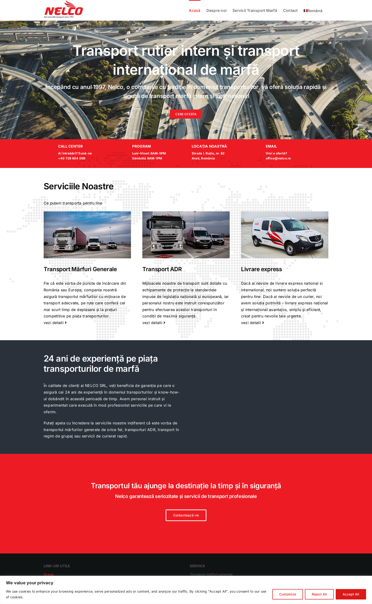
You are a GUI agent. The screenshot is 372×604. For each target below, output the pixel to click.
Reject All (319, 594)
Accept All (351, 594)
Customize (287, 594)
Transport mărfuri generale (211, 574)
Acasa (49, 574)
